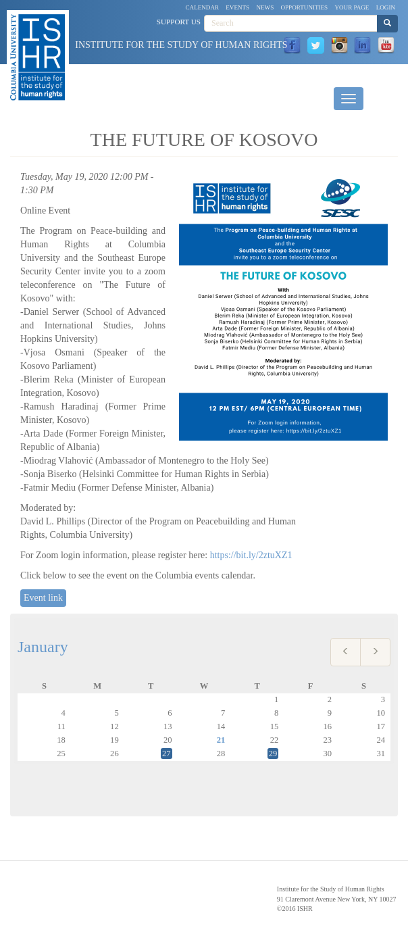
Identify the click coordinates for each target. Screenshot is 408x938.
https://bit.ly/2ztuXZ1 (251, 555)
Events (237, 7)
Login (385, 7)
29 (273, 753)
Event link (43, 598)
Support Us (179, 22)
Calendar (203, 7)
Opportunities (304, 7)
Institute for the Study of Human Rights (181, 45)
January (43, 647)
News (265, 7)
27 (166, 753)
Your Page (351, 7)
